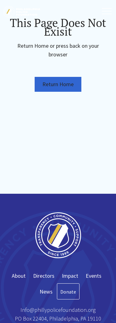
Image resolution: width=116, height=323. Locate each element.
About (19, 275)
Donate (68, 292)
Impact (70, 275)
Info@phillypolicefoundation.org (58, 309)
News (46, 291)
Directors (43, 275)
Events (93, 275)
